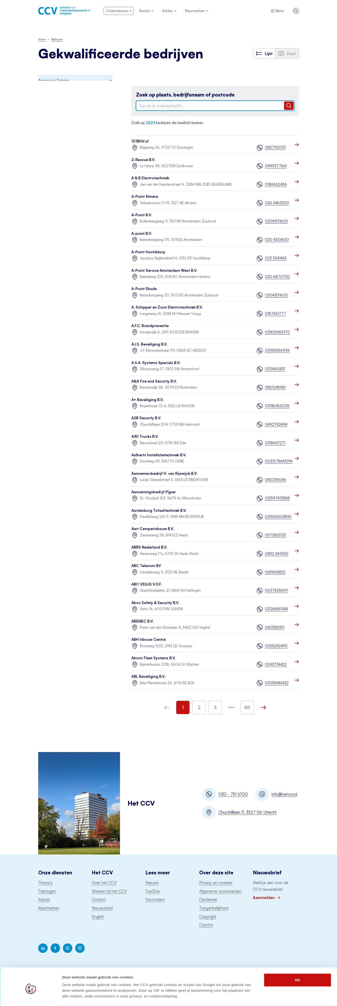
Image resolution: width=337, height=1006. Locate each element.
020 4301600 (277, 239)
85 (247, 707)
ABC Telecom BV (146, 565)
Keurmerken (48, 907)
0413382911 (274, 627)
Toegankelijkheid (213, 907)
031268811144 (276, 609)
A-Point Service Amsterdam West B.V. (164, 270)
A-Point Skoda (144, 288)
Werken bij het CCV (109, 891)
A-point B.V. (141, 233)
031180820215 (277, 406)
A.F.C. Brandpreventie (150, 325)
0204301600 (276, 221)
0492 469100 (276, 553)
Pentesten (46, 193)
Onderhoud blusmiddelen (58, 183)
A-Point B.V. (141, 215)
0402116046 (275, 479)
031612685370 (277, 332)
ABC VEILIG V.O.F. (146, 584)
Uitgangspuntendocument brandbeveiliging (59, 248)
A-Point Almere (144, 196)
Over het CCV (104, 882)
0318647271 (275, 443)
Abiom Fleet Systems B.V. (153, 658)
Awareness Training (53, 89)
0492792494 (276, 424)
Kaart (287, 53)
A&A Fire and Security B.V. (154, 381)
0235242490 (276, 646)
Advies (44, 899)
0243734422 (276, 664)
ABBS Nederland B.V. (149, 547)
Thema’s (45, 882)
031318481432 (277, 683)
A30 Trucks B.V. (145, 436)
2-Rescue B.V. (143, 159)
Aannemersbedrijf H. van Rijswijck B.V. (164, 473)
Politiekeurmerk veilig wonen (60, 152)
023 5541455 (276, 258)
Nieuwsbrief (102, 907)
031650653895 (278, 516)
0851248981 (275, 387)
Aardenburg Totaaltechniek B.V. (159, 510)
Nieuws (152, 882)
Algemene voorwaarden (220, 891)
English (98, 916)
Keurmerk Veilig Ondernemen (61, 162)
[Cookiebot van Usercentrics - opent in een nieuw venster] (30, 996)
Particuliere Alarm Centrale (59, 204)
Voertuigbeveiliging (53, 272)
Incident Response (53, 131)
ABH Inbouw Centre (148, 639)
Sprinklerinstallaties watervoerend (65, 235)
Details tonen (256, 997)
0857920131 (275, 147)
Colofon (206, 924)
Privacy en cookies (215, 882)
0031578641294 (278, 461)
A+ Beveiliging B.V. (147, 399)
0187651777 (275, 313)
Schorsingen (49, 292)
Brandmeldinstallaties (55, 100)
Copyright (207, 916)
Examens (45, 141)
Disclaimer (208, 899)
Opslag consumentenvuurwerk (62, 214)
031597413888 (277, 498)
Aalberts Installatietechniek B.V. (158, 455)
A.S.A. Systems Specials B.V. (155, 362)
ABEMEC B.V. (142, 621)
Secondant (155, 899)
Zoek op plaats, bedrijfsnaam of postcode (185, 95)
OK (297, 961)
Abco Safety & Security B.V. (155, 602)
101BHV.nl (139, 141)
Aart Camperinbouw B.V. (152, 528)
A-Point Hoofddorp (148, 252)
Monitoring (46, 173)
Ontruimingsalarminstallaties (60, 224)
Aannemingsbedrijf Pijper (153, 492)
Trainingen (47, 891)
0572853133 (275, 535)
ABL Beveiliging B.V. (148, 676)
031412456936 (277, 350)
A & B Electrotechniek (150, 178)
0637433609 (276, 590)
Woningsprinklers (51, 262)
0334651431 (275, 369)
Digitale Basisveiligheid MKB (60, 121)
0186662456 (276, 184)
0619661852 (275, 572)
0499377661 (276, 166)
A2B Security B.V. (146, 418)
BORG (43, 110)
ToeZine (152, 891)
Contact (99, 899)
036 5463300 (277, 203)
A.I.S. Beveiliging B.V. (149, 344)
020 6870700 (277, 276)
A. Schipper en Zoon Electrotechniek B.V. (167, 307)
